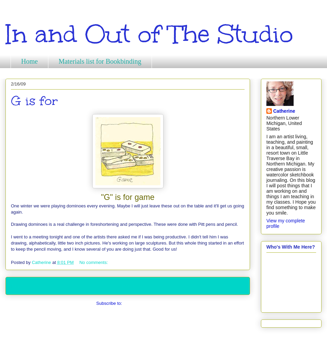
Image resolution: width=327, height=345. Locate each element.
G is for (34, 100)
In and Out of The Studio (149, 34)
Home (29, 61)
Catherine (284, 111)
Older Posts (231, 286)
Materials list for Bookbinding (100, 61)
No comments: (94, 262)
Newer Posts (26, 286)
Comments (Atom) (141, 303)
